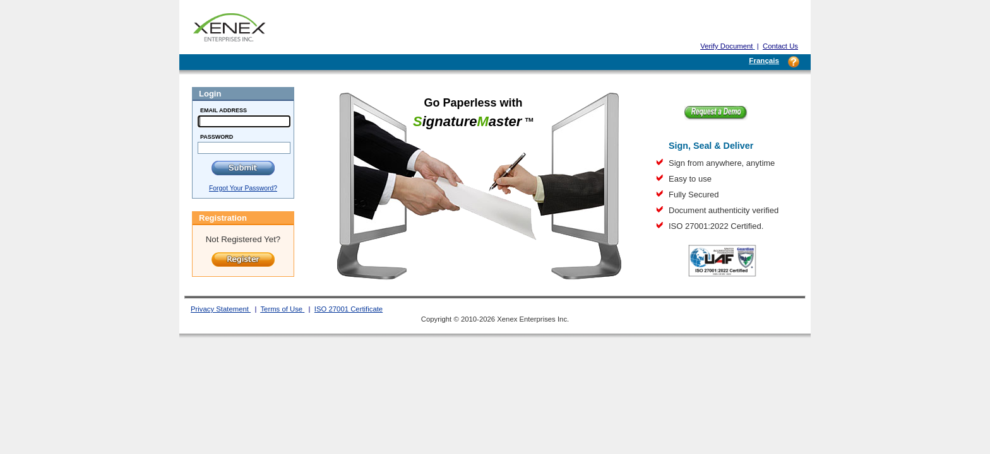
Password (216, 137)
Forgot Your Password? (243, 188)
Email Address (223, 110)
